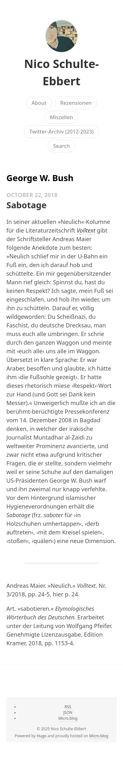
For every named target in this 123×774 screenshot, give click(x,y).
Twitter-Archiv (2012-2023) (61, 131)
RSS (68, 706)
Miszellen (61, 117)
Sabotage (26, 205)
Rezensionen (75, 102)
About (39, 102)
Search (61, 145)
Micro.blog (67, 718)
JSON (67, 712)
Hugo (42, 736)
